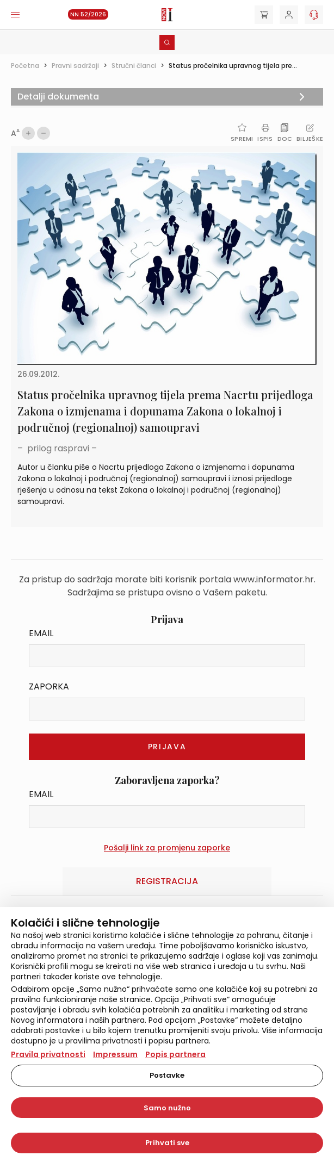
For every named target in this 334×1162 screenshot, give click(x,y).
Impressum (115, 1054)
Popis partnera (175, 1054)
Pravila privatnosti (48, 1054)
